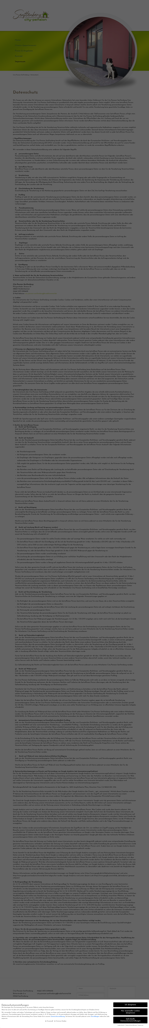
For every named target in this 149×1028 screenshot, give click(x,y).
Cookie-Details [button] (121, 1025)
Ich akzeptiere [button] (130, 1005)
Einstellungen (95, 1016)
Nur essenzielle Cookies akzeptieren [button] (130, 1012)
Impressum (140, 1025)
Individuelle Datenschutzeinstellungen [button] (130, 1020)
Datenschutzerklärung (58, 1016)
